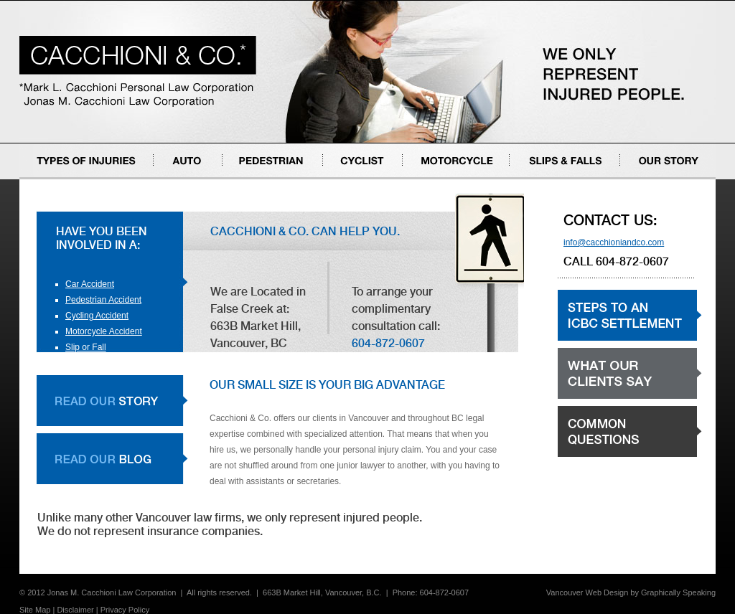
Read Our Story (112, 400)
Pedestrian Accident (103, 300)
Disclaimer (75, 609)
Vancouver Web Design (587, 592)
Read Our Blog (112, 458)
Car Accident (89, 284)
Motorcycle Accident (103, 331)
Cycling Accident (96, 316)
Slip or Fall (85, 347)
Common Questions (596, 456)
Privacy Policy (124, 609)
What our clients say (596, 398)
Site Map (34, 609)
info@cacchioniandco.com (613, 242)
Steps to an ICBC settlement (612, 340)
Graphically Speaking (678, 592)
